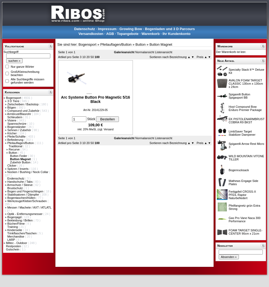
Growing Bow (130, 29)
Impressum (107, 29)
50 (92, 57)
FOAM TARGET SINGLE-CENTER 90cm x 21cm (245, 232)
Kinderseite (15, 230)
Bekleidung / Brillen (20, 220)
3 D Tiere (13, 101)
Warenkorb (150, 34)
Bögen (12, 107)
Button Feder (19, 155)
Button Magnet (161, 44)
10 (84, 57)
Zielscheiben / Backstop (23, 104)
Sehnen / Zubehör (19, 130)
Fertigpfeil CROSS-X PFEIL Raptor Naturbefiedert (242, 195)
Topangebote (128, 34)
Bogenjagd (14, 217)
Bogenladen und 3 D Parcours (170, 29)
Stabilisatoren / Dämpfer (23, 194)
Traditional (16, 146)
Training (13, 226)
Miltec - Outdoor (17, 243)
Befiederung (15, 139)
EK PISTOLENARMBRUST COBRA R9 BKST (246, 120)
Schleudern (15, 117)
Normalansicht (144, 52)
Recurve (14, 149)
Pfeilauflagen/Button (21, 143)
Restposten (14, 246)
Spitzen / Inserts (18, 168)
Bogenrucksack (239, 170)
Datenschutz (84, 29)
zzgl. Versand (105, 129)
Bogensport (14, 97)
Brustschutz (15, 188)
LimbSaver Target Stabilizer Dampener (242, 133)
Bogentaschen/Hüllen (21, 197)
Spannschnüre (17, 123)
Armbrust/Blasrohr (19, 114)
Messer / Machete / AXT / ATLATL (29, 207)
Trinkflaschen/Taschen (22, 233)
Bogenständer (17, 126)
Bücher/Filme (16, 223)
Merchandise (16, 236)
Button (13, 152)
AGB (110, 34)
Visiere (12, 120)
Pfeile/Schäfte (16, 136)
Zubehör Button (20, 162)
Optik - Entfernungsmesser (25, 214)
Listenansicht (163, 52)
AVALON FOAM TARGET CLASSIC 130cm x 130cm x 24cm (246, 83)
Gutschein (13, 249)
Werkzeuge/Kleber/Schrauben (27, 201)
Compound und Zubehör (23, 110)
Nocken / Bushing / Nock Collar (28, 172)
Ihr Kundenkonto (176, 34)
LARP (11, 239)
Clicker (12, 165)
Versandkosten (91, 34)
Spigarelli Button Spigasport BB (239, 96)
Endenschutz (16, 178)
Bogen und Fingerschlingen (25, 191)
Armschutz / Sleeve (20, 184)
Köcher (12, 133)
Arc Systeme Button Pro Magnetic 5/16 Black (95, 99)
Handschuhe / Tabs (20, 181)
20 (88, 57)
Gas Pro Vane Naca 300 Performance (244, 219)
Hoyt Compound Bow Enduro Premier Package (245, 108)
